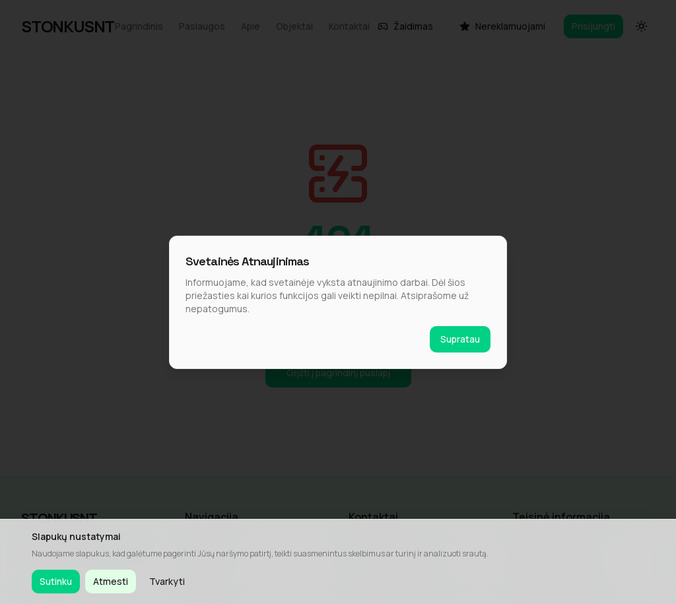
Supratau (460, 339)
